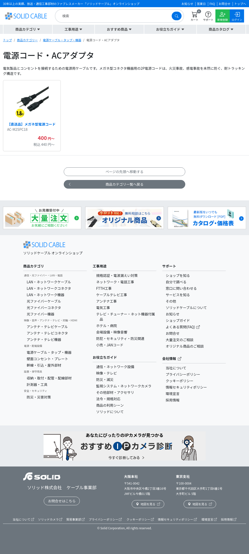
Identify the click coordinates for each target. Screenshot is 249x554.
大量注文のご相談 (179, 339)
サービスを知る (178, 294)
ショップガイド (178, 320)
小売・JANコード (109, 344)
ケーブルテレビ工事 (111, 294)
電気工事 (103, 307)
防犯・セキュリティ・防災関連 (120, 338)
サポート (169, 266)
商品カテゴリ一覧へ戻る (106, 184)
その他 (171, 301)
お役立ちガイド (105, 357)
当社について (176, 367)
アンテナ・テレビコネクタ (47, 333)
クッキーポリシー (179, 380)
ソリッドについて (110, 411)
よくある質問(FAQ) (181, 326)
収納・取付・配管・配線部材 (49, 378)
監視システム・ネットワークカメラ (123, 385)
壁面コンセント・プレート (47, 358)
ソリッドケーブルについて (186, 307)
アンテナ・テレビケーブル (47, 326)
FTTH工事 (104, 288)
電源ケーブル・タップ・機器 (62, 40)
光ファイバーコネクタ (44, 307)
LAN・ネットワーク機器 (45, 294)
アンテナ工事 (106, 301)
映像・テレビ (106, 373)
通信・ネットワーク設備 (115, 366)
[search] (114, 16)
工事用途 (99, 266)
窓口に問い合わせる (181, 288)
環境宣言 (173, 393)
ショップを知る (178, 275)
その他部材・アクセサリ (115, 392)
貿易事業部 (75, 519)
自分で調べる (176, 281)
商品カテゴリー (27, 40)
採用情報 (173, 400)
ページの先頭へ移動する (124, 171)
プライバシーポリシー (183, 374)
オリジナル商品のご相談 (185, 346)
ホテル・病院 (106, 325)
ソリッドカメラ (50, 519)
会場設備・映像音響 (111, 332)
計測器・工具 (37, 384)
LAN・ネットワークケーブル (49, 281)
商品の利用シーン (110, 405)
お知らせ (173, 313)
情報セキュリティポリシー (186, 387)
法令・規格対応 (108, 398)
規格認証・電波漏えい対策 (117, 275)
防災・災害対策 (39, 397)
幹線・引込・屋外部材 (44, 365)
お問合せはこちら (62, 500)
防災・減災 (104, 379)
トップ (7, 40)
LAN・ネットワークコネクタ (49, 288)
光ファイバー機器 (40, 313)
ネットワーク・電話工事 (115, 281)
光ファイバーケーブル (44, 301)
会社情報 (171, 358)
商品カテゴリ (33, 266)
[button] (27, 29)
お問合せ (173, 333)
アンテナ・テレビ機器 (44, 339)
